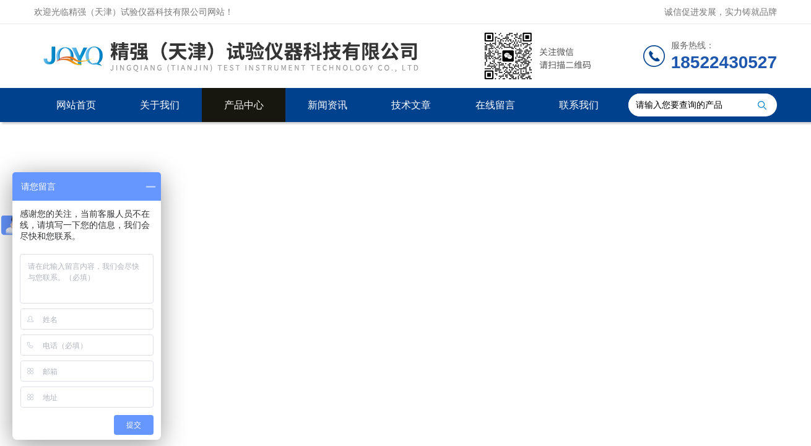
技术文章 (411, 105)
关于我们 (160, 105)
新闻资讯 (327, 105)
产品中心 (244, 105)
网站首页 (76, 105)
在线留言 (495, 105)
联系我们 (579, 105)
